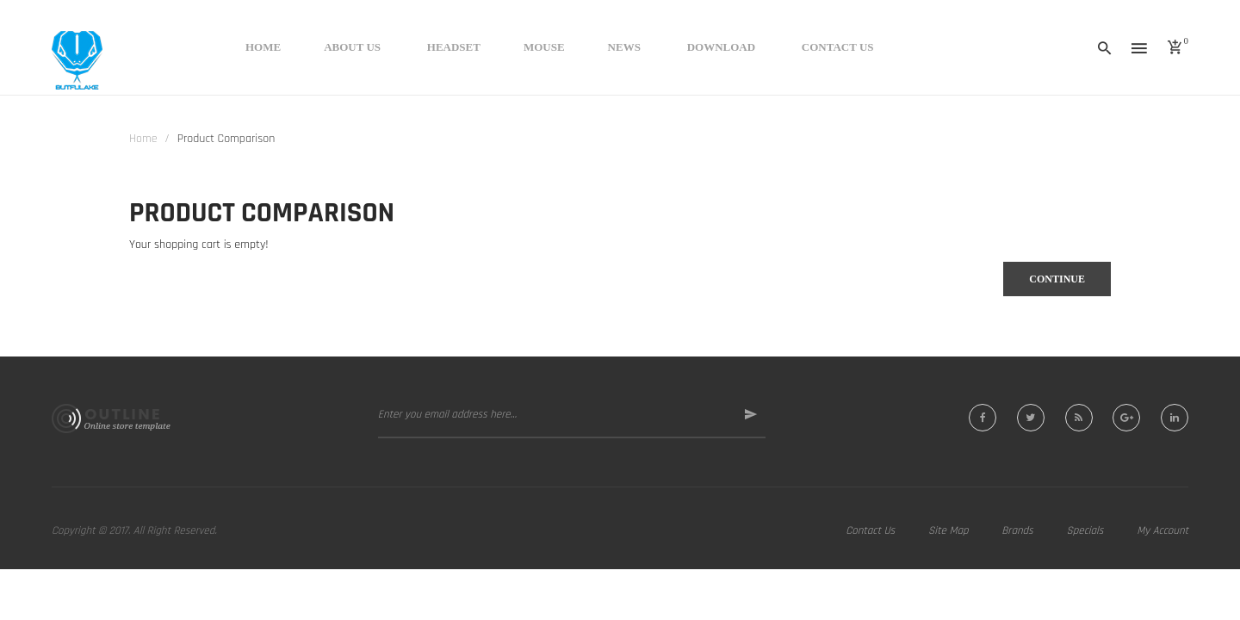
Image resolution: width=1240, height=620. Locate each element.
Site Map (948, 530)
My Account (1162, 530)
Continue (1057, 279)
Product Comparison (226, 138)
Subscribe (742, 414)
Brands (1016, 530)
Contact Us (870, 530)
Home (143, 138)
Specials (1084, 530)
